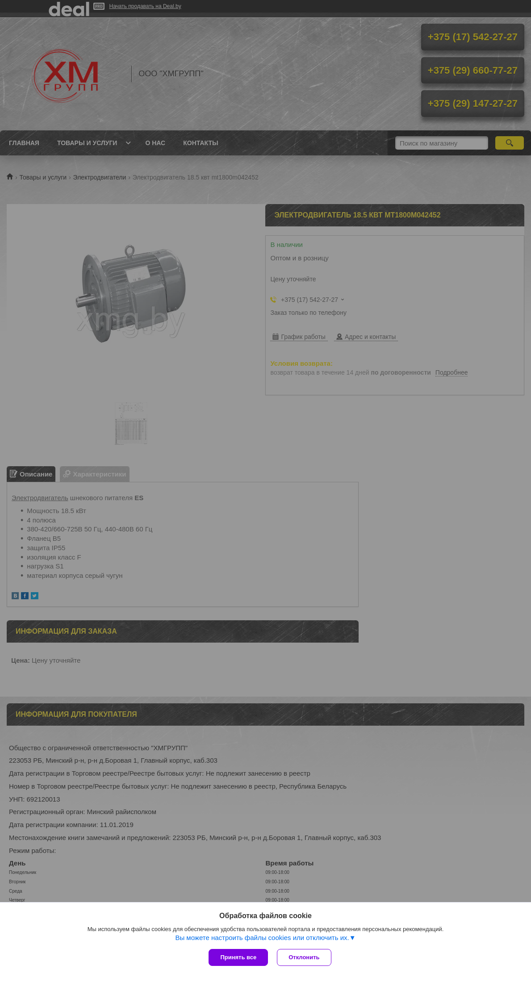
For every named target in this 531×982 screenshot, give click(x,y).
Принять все (238, 957)
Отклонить (303, 957)
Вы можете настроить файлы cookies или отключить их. (262, 937)
